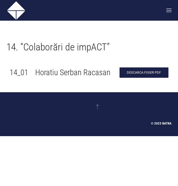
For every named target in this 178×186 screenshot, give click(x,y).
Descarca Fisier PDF (144, 72)
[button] (169, 10)
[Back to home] (16, 10)
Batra (167, 123)
